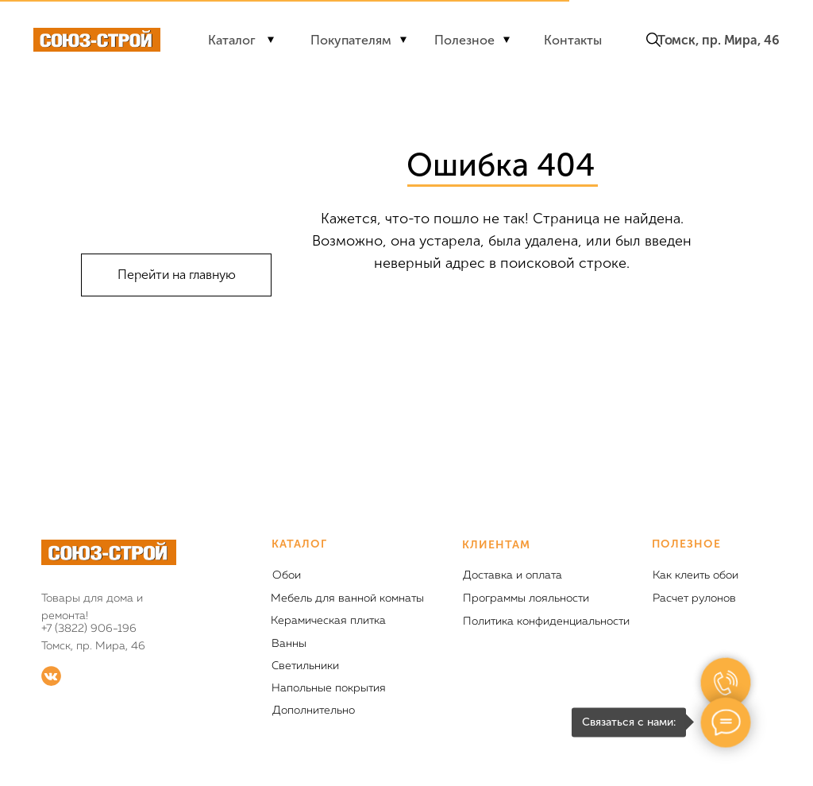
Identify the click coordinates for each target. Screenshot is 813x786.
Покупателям (350, 40)
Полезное (464, 40)
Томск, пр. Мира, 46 (718, 40)
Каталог (232, 40)
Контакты (573, 40)
